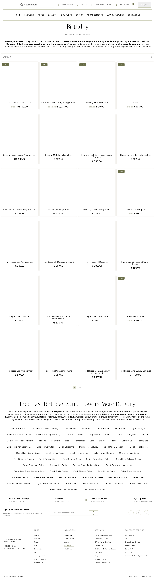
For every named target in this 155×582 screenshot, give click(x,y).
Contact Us (134, 15)
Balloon (52, 15)
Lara (92, 441)
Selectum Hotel (18, 428)
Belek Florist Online (59, 471)
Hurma (113, 441)
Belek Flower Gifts (45, 447)
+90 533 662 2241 (10, 546)
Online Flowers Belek (129, 453)
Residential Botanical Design (105, 549)
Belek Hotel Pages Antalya (48, 434)
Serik (119, 434)
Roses (41, 15)
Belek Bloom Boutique (114, 447)
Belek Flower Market (115, 483)
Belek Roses (138, 477)
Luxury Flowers (115, 15)
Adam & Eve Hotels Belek (19, 434)
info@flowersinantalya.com (14, 548)
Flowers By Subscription (104, 535)
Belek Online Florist (58, 465)
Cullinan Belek (70, 428)
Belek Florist (71, 483)
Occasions (76, 34)
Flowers (29, 15)
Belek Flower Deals (139, 483)
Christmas (68, 535)
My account (129, 535)
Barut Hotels (103, 428)
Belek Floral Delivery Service (128, 459)
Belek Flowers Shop (48, 459)
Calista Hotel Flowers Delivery (44, 428)
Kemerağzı (80, 441)
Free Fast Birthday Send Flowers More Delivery (77, 403)
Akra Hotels (120, 428)
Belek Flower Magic (79, 453)
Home (17, 15)
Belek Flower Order (106, 471)
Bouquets (66, 15)
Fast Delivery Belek (68, 477)
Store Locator (130, 545)
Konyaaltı (131, 434)
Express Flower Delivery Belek (87, 465)
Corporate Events (101, 556)
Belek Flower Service (43, 477)
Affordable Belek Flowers (18, 483)
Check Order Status (132, 542)
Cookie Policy (147, 576)
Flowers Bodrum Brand (94, 489)
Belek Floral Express (139, 447)
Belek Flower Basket (117, 477)
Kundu (81, 434)
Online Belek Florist (20, 477)
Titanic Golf (87, 428)
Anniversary (69, 538)
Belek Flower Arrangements (119, 465)
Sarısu (102, 441)
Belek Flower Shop (91, 483)
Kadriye (108, 434)
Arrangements (95, 15)
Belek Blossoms (66, 447)
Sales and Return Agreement (136, 556)
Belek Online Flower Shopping (64, 489)
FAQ (126, 538)
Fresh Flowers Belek (82, 471)
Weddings (98, 552)
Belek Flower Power (55, 453)
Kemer (69, 434)
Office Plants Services (103, 542)
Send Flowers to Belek (33, 465)
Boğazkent (95, 434)
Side (67, 441)
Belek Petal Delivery (88, 447)
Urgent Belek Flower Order (48, 483)
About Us (128, 552)
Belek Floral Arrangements (19, 447)
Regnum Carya (138, 428)
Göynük (144, 434)
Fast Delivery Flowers (24, 459)
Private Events (100, 559)
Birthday (67, 545)
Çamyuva (55, 441)
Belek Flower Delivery (104, 453)
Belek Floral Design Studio (28, 453)
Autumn (67, 542)
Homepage (142, 441)
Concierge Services (102, 538)
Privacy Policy (132, 576)
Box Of (79, 15)
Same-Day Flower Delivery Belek (29, 471)
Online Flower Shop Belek (98, 459)
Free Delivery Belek (72, 459)
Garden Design (100, 545)
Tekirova (42, 441)
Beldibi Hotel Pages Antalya (20, 441)
